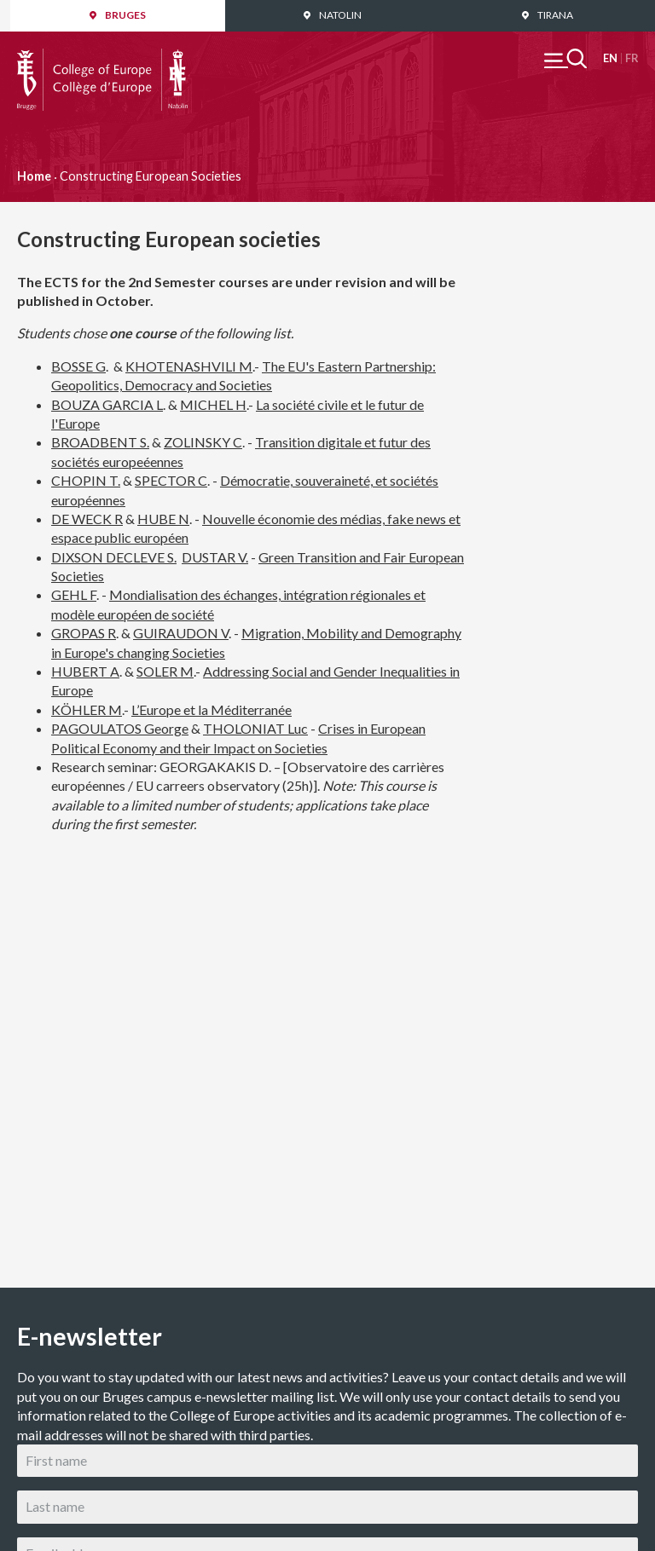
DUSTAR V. (215, 557)
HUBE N (163, 518)
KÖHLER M (86, 709)
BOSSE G (78, 366)
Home (34, 176)
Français (631, 58)
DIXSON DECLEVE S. (114, 557)
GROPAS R (83, 633)
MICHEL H (213, 404)
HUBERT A (85, 671)
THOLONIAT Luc (255, 728)
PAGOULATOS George (119, 728)
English (610, 58)
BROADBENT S (99, 442)
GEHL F (73, 594)
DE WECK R (87, 518)
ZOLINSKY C (203, 442)
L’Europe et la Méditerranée (211, 709)
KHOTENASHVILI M (188, 366)
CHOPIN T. (85, 480)
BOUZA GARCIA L (107, 404)
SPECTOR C (171, 480)
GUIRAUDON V (181, 633)
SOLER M (165, 671)
